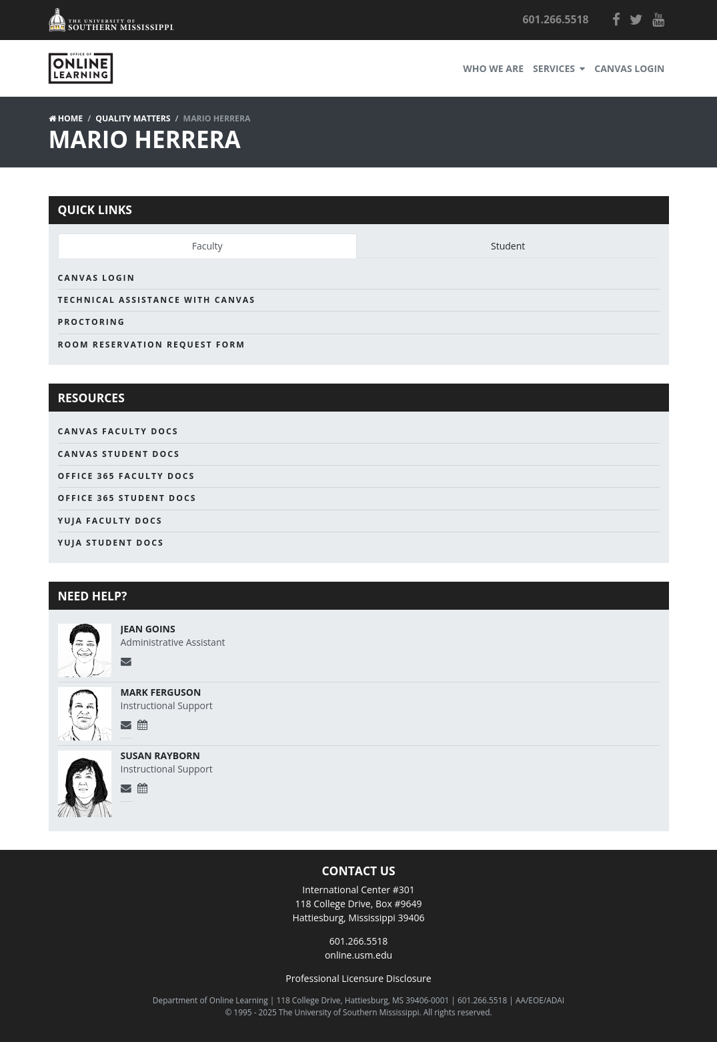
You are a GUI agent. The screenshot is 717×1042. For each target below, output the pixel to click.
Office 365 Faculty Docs (126, 476)
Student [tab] (508, 245)
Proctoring (91, 322)
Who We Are (493, 68)
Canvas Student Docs (119, 454)
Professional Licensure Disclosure (358, 978)
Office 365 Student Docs (127, 498)
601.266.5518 (358, 941)
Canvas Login (629, 68)
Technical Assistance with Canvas (157, 300)
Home (70, 118)
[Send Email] (127, 661)
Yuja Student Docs (111, 542)
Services (559, 68)
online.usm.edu (358, 955)
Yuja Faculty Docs (110, 520)
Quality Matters (132, 118)
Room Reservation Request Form (151, 344)
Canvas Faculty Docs (118, 431)
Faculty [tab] (207, 245)
